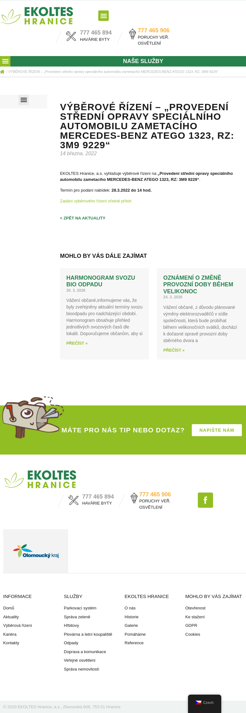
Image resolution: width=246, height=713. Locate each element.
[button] (103, 15)
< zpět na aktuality (82, 218)
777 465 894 (96, 32)
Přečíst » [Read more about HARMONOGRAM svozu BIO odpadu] (76, 343)
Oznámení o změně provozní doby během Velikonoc (198, 285)
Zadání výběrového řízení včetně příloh (95, 201)
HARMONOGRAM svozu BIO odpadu (100, 281)
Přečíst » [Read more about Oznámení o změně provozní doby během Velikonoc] (173, 350)
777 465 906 (154, 30)
